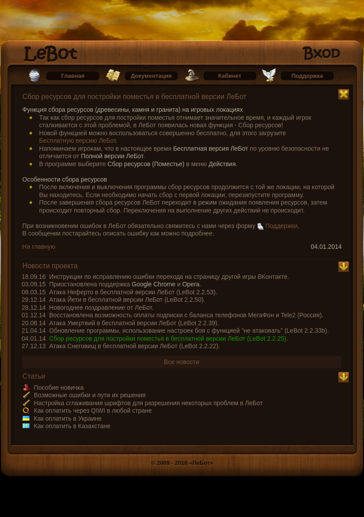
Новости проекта (50, 266)
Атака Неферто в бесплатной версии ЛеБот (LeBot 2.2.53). (133, 292)
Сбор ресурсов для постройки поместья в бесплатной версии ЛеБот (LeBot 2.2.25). (168, 338)
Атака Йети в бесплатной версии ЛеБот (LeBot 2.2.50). (127, 299)
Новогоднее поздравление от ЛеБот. (101, 307)
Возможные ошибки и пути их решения (90, 395)
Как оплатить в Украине (68, 418)
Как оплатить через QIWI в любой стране (93, 410)
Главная (73, 75)
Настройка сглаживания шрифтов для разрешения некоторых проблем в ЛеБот (148, 403)
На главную (38, 246)
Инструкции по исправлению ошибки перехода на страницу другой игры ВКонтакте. (169, 276)
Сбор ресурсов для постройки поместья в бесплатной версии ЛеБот (135, 96)
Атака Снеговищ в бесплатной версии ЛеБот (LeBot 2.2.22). (134, 346)
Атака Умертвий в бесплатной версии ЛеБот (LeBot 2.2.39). (134, 323)
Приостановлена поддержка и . (125, 284)
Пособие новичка (59, 387)
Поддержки (281, 225)
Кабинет (230, 75)
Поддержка (307, 75)
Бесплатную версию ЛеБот (77, 140)
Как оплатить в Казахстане (72, 426)
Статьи (34, 376)
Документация (151, 75)
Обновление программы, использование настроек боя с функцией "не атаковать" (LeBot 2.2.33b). (189, 330)
